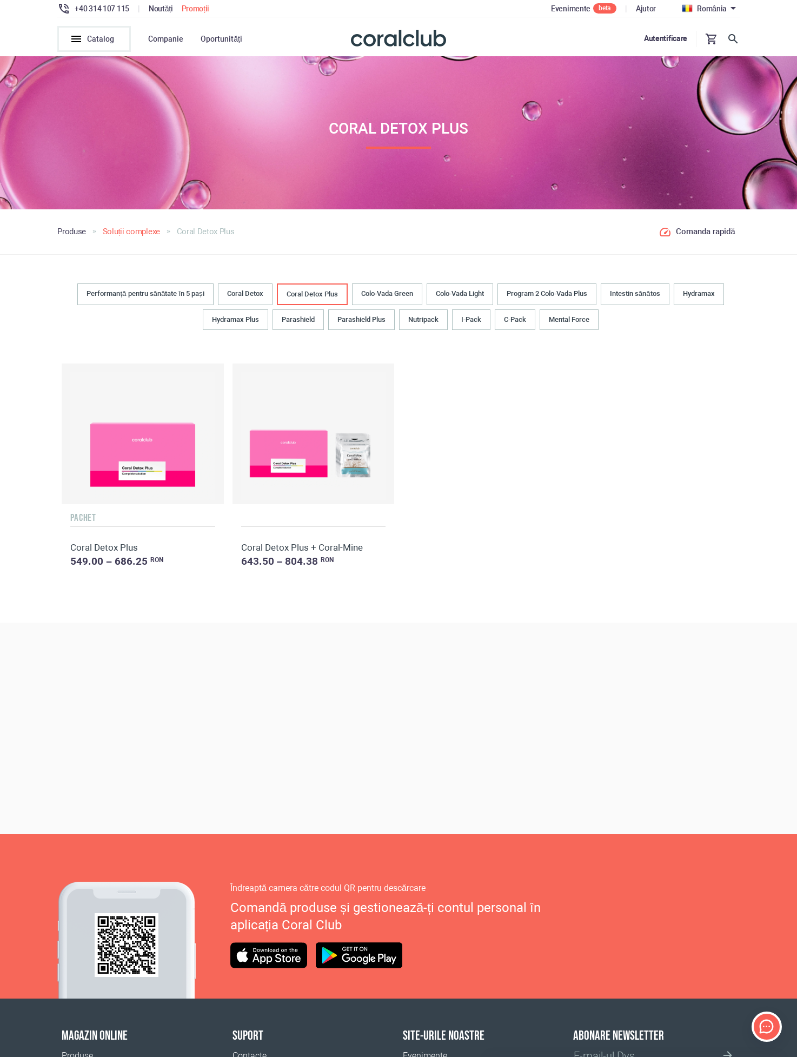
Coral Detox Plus (312, 294)
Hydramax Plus (235, 319)
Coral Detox (245, 293)
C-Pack (515, 319)
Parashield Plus (361, 319)
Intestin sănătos (635, 293)
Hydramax (699, 293)
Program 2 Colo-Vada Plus (547, 293)
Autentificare (665, 38)
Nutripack (423, 319)
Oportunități (221, 39)
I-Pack (471, 319)
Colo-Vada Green (387, 293)
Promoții (196, 8)
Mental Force (569, 319)
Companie (165, 39)
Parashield (298, 319)
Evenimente (570, 8)
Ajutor (646, 8)
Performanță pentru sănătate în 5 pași (145, 293)
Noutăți (161, 8)
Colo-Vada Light (460, 293)
